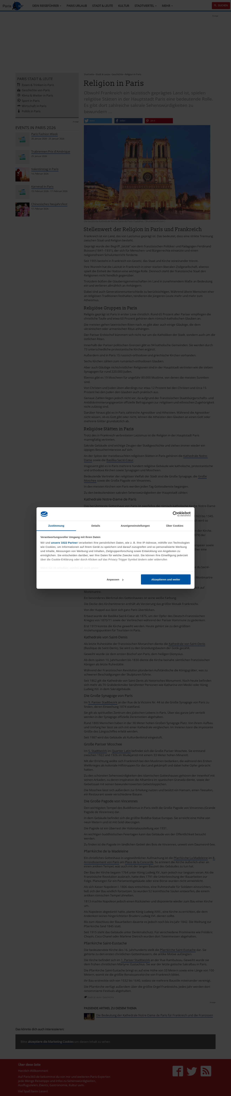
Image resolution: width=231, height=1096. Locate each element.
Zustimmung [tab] (56, 525)
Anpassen (115, 579)
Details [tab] (95, 525)
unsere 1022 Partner (64, 542)
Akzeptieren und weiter (165, 579)
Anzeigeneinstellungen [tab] (135, 525)
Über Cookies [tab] (174, 525)
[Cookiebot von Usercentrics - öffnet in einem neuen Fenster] (175, 514)
